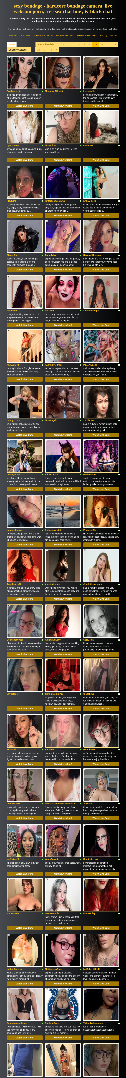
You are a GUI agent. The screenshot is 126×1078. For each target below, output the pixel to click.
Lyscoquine (13, 131)
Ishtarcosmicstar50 (55, 180)
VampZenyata (52, 757)
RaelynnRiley (52, 900)
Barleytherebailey (16, 996)
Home (12, 44)
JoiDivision (89, 372)
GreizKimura (89, 420)
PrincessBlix (89, 468)
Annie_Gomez (14, 420)
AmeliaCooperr (53, 516)
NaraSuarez (13, 324)
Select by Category (19, 50)
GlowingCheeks (15, 949)
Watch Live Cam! (24, 99)
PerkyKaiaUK (13, 708)
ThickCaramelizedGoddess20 (60, 708)
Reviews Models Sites (86, 35)
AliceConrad (51, 420)
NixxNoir (49, 276)
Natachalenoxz (14, 468)
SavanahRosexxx (92, 227)
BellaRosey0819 (15, 564)
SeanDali (11, 661)
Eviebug (87, 949)
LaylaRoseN (13, 612)
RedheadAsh (90, 996)
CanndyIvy (50, 227)
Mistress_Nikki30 (54, 84)
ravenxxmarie (52, 804)
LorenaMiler (89, 84)
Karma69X (50, 661)
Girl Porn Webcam (64, 35)
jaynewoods (13, 804)
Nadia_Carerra (14, 853)
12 (108, 44)
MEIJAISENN (90, 324)
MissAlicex (50, 131)
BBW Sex (13, 35)
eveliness (88, 131)
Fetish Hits (74, 1073)
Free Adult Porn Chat (43, 35)
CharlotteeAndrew (92, 516)
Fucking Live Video (108, 35)
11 (102, 44)
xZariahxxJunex (53, 324)
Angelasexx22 (14, 516)
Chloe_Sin (12, 227)
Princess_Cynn (53, 996)
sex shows (60, 1045)
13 (114, 44)
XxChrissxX (13, 757)
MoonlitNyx (89, 661)
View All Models (46, 44)
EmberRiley (89, 804)
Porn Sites (25, 35)
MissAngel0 (51, 372)
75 (50, 50)
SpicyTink (88, 564)
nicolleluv (12, 276)
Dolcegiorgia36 (53, 468)
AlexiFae (87, 708)
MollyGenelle (51, 949)
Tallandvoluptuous (93, 900)
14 (38, 50)
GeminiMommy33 (54, 612)
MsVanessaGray (53, 853)
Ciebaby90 (88, 612)
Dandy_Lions (13, 372)
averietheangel (91, 276)
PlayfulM (11, 180)
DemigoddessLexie (17, 900)
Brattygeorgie (14, 84)
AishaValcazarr (53, 564)
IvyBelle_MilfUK (91, 853)
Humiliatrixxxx (90, 757)
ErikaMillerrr (89, 180)
